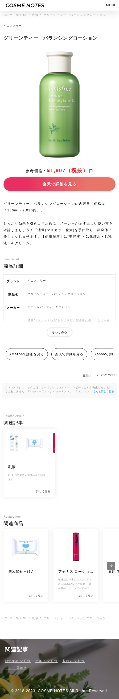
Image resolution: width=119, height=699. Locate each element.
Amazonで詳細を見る (26, 354)
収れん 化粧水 (73, 661)
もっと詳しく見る (103, 391)
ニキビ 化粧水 (46, 661)
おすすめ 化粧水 (18, 661)
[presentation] (111, 566)
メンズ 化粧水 (16, 668)
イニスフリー (13, 25)
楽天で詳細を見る (60, 184)
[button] (106, 5)
